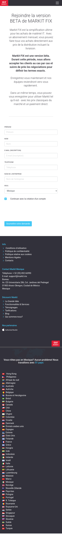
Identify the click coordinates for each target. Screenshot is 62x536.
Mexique (7, 482)
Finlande (7, 438)
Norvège (7, 485)
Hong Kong (9, 374)
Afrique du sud (10, 380)
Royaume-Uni (10, 507)
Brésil (6, 398)
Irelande (7, 457)
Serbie (6, 510)
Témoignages (10, 307)
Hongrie (7, 448)
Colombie (8, 417)
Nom (6, 139)
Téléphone (9, 162)
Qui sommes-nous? (12, 317)
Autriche (7, 389)
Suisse (7, 525)
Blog (5, 313)
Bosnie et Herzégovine (14, 395)
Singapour (8, 513)
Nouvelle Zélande (11, 488)
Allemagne (8, 383)
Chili (6, 408)
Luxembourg (9, 473)
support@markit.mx (18, 276)
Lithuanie (8, 469)
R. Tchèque (9, 500)
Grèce (6, 445)
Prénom (7, 127)
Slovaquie (8, 516)
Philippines (9, 377)
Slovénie (7, 519)
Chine (6, 411)
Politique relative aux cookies (17, 254)
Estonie (7, 432)
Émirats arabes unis (13, 426)
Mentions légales (11, 257)
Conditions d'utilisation (14, 248)
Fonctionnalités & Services (15, 304)
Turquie (7, 528)
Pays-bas (8, 491)
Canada (7, 404)
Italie (6, 463)
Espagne (8, 429)
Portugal (7, 497)
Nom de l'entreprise (13, 174)
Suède (6, 522)
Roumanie (8, 503)
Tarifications (9, 310)
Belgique (8, 392)
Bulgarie (7, 401)
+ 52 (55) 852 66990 (22, 273)
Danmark (8, 423)
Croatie (7, 420)
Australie (8, 386)
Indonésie (8, 454)
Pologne (7, 494)
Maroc (7, 479)
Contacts (7, 260)
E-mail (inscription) (12, 150)
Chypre (7, 414)
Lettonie (7, 466)
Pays (6, 186)
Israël (6, 460)
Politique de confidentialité (15, 251)
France (7, 442)
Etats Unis (8, 435)
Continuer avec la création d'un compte (28, 199)
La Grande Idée (10, 301)
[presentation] (26, 213)
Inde (6, 451)
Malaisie (7, 476)
